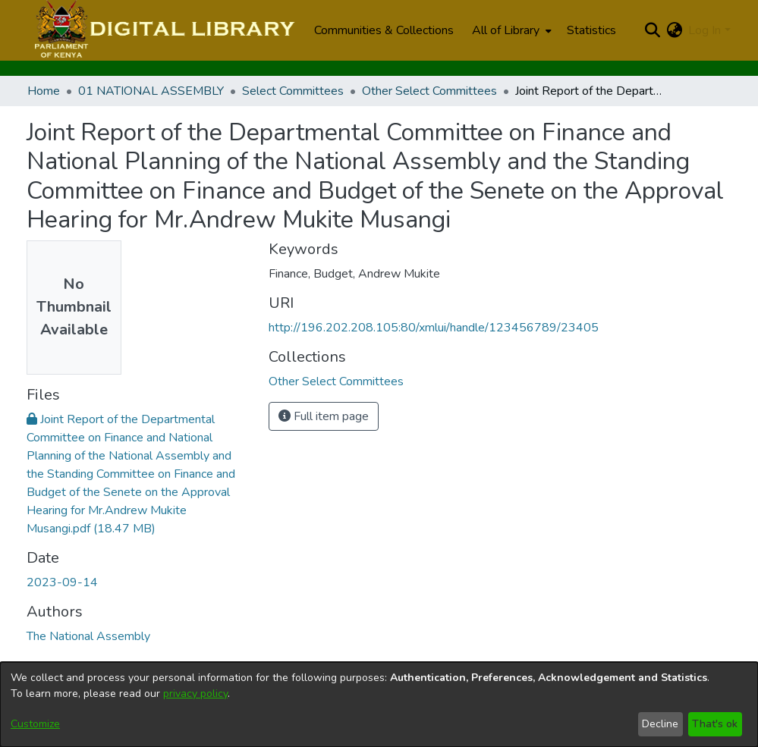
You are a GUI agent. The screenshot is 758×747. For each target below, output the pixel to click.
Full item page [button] (323, 416)
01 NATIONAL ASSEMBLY (151, 91)
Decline (660, 724)
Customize (35, 724)
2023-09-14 (62, 582)
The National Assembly (88, 636)
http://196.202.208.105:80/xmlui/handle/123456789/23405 (434, 327)
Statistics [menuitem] (591, 30)
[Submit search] (652, 30)
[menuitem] (510, 30)
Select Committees (293, 91)
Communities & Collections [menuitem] (384, 30)
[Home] (163, 30)
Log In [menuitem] (704, 30)
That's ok (715, 724)
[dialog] (379, 704)
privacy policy (195, 693)
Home (43, 91)
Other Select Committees (429, 91)
